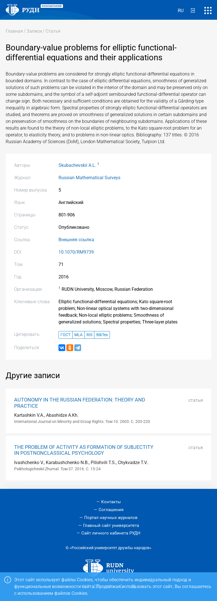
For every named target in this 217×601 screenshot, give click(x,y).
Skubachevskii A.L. (77, 165)
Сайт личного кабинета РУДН (110, 533)
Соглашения (111, 509)
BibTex (102, 334)
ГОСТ (65, 334)
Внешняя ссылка (76, 239)
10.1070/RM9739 (76, 252)
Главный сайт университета (111, 525)
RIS (89, 334)
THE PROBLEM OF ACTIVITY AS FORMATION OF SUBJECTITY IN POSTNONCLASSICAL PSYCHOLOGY (83, 450)
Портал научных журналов (111, 517)
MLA (78, 334)
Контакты (111, 501)
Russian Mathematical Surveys (89, 177)
